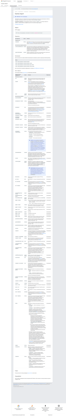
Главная (16, 11)
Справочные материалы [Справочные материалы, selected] (13, 5)
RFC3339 (40, 182)
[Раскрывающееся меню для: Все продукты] (29, 1)
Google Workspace (20, 11)
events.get (44, 91)
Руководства (6, 5)
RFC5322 (39, 239)
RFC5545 (29, 82)
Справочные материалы (32, 11)
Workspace (7, 1)
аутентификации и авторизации (39, 68)
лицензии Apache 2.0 (16, 384)
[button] (5, 6)
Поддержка (20, 5)
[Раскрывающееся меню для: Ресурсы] (34, 1)
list (44, 308)
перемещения (44, 233)
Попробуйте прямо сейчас (19, 24)
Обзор (2, 5)
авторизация (25, 16)
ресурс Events (25, 72)
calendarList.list (31, 42)
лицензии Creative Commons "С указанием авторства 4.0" (38, 383)
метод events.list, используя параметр (37, 90)
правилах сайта (29, 384)
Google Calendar (4, 3)
